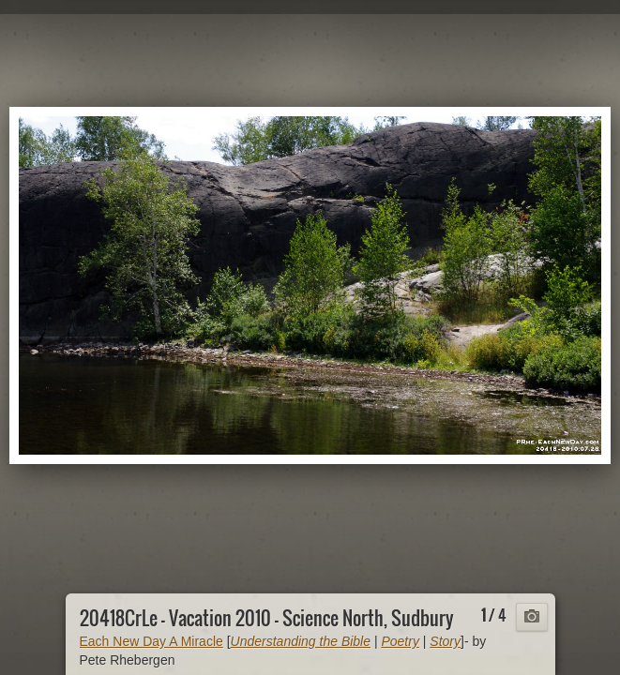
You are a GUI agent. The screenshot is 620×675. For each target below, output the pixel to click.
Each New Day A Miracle (151, 641)
